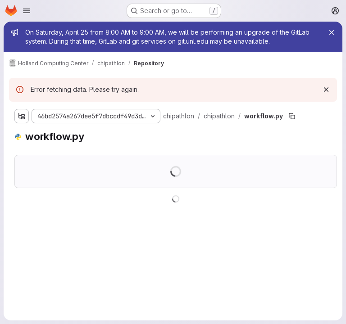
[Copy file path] (292, 116)
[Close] (331, 32)
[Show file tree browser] (21, 116)
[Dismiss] (326, 89)
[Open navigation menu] (26, 11)
